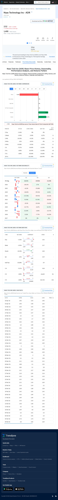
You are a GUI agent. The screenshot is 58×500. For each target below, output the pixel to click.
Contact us (5, 445)
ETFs (18, 459)
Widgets (15, 467)
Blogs (11, 445)
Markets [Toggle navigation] (6, 2)
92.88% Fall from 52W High (11, 28)
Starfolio (5, 480)
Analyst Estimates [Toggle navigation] (20, 2)
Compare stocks (6, 467)
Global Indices (38, 459)
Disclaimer (19, 474)
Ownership (40, 62)
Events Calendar (48, 459)
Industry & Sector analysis (9, 459)
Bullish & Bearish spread (27, 459)
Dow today (12, 452)
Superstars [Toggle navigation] (11, 2)
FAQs (16, 445)
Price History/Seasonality (29, 62)
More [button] (28, 2)
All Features (22, 445)
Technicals (18, 62)
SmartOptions (12, 480)
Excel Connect (32, 467)
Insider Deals (47, 62)
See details (52, 56)
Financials (11, 62)
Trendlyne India (21, 480)
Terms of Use (11, 474)
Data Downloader (23, 467)
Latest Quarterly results (23, 452)
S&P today (5, 452)
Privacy (4, 474)
